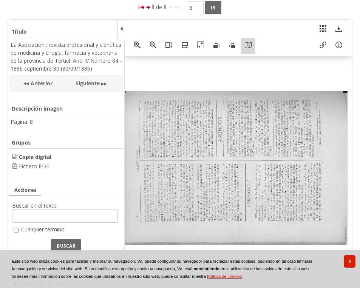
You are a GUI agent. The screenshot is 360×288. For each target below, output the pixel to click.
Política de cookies (224, 276)
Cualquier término (43, 229)
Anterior (41, 83)
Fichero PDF (34, 166)
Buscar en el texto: (35, 205)
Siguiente (87, 83)
